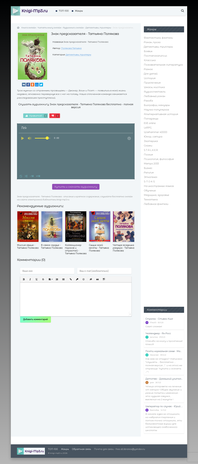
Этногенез (150, 177)
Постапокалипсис (155, 55)
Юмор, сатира (153, 136)
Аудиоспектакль (154, 91)
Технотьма (151, 199)
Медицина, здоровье (156, 195)
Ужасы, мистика (154, 87)
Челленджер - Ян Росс (158, 333)
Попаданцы (151, 118)
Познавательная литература (163, 64)
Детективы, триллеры (78, 54)
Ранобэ (148, 100)
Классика (150, 60)
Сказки (148, 145)
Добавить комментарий (35, 319)
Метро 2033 (151, 163)
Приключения (152, 82)
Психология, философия (159, 159)
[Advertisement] (164, 255)
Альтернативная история (161, 114)
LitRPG (148, 127)
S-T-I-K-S (149, 181)
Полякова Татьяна (71, 48)
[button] (24, 279)
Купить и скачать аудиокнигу (75, 186)
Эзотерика (151, 141)
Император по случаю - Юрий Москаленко (164, 406)
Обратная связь (81, 449)
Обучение (150, 190)
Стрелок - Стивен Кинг (159, 318)
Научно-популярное (156, 109)
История (150, 78)
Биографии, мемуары (157, 105)
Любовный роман (154, 96)
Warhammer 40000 (155, 132)
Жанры (79, 10)
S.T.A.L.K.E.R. (151, 150)
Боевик (148, 51)
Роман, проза (152, 42)
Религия (149, 172)
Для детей (150, 73)
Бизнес (148, 168)
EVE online (150, 123)
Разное (148, 69)
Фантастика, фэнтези (158, 37)
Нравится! (36, 115)
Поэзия (148, 154)
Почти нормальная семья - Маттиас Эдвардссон (164, 351)
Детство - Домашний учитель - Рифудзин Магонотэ (164, 378)
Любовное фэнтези (156, 203)
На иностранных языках (159, 186)
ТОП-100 (64, 10)
